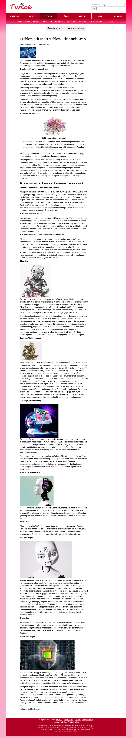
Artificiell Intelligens (95, 21)
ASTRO (31, 16)
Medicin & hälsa (24, 21)
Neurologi (82, 21)
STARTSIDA (14, 16)
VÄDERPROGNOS (76, 28)
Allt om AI (45, 44)
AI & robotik (35, 44)
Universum (36, 21)
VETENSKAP (49, 16)
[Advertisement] (101, 66)
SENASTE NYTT (55, 28)
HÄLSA (66, 16)
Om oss (78, 720)
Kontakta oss (68, 720)
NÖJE (100, 16)
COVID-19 (109, 21)
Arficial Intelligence (33, 709)
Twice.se (59, 720)
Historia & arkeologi (57, 21)
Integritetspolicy (87, 720)
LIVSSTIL (83, 16)
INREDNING (117, 16)
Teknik (45, 21)
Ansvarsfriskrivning (60, 722)
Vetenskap (24, 44)
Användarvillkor (73, 722)
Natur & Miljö (71, 21)
